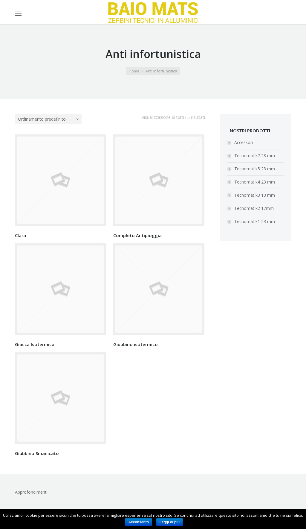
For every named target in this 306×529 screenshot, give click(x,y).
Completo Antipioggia (137, 235)
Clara (20, 235)
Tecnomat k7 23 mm (254, 155)
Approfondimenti (31, 492)
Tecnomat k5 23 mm (254, 169)
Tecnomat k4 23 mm (254, 182)
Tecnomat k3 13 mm (254, 195)
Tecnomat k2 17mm (254, 208)
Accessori (243, 142)
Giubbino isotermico (135, 344)
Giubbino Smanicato (37, 453)
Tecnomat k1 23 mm (254, 221)
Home (134, 71)
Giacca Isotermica (34, 344)
